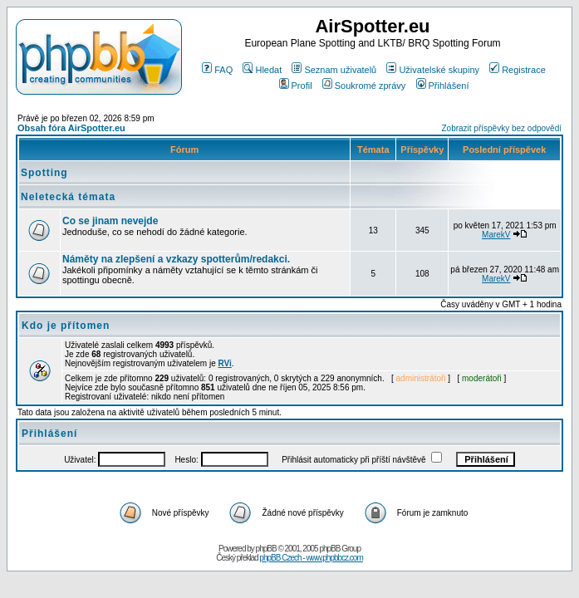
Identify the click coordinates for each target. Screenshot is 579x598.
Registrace (517, 70)
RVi (225, 363)
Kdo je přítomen (66, 325)
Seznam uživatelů (334, 70)
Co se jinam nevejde (110, 221)
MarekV (496, 234)
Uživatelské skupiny (432, 70)
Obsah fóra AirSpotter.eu (71, 128)
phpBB (266, 548)
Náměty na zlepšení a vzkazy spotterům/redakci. (176, 259)
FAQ (217, 70)
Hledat (262, 70)
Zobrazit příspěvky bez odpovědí (501, 128)
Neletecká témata (68, 197)
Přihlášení (442, 86)
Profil (295, 86)
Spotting (44, 173)
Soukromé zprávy (364, 86)
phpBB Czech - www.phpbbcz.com (310, 557)
